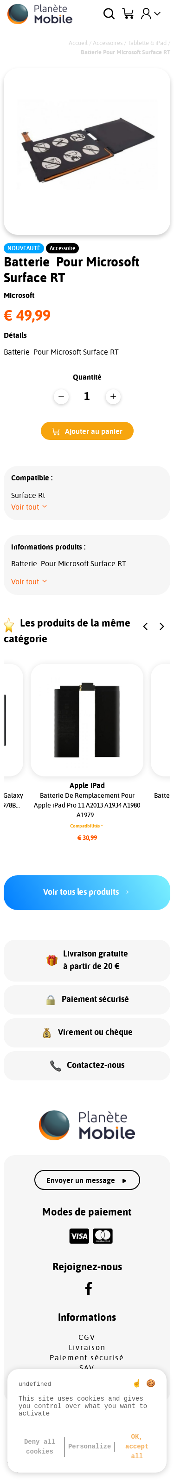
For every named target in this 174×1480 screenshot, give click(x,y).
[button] (87, 431)
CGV (86, 1337)
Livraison (87, 1347)
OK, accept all (136, 1446)
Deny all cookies (39, 1446)
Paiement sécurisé (87, 1358)
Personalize (89, 1446)
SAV (87, 1368)
